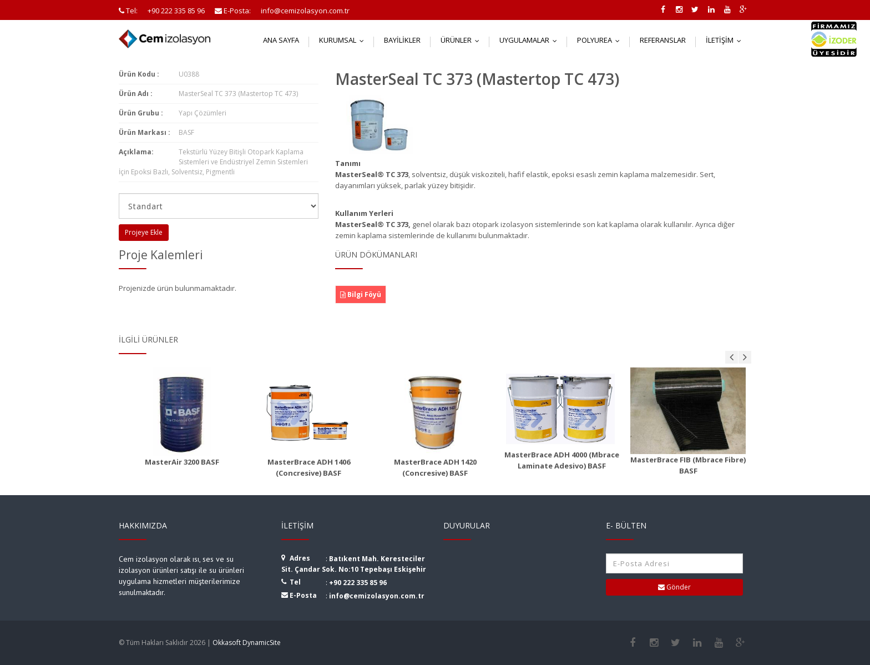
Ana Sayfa (281, 40)
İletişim (726, 40)
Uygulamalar (530, 40)
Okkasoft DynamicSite (247, 642)
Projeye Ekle (144, 232)
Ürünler (462, 40)
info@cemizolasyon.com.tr (376, 596)
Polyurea (601, 40)
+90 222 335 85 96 (358, 582)
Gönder (674, 587)
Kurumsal (344, 40)
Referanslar (663, 40)
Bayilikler (402, 40)
